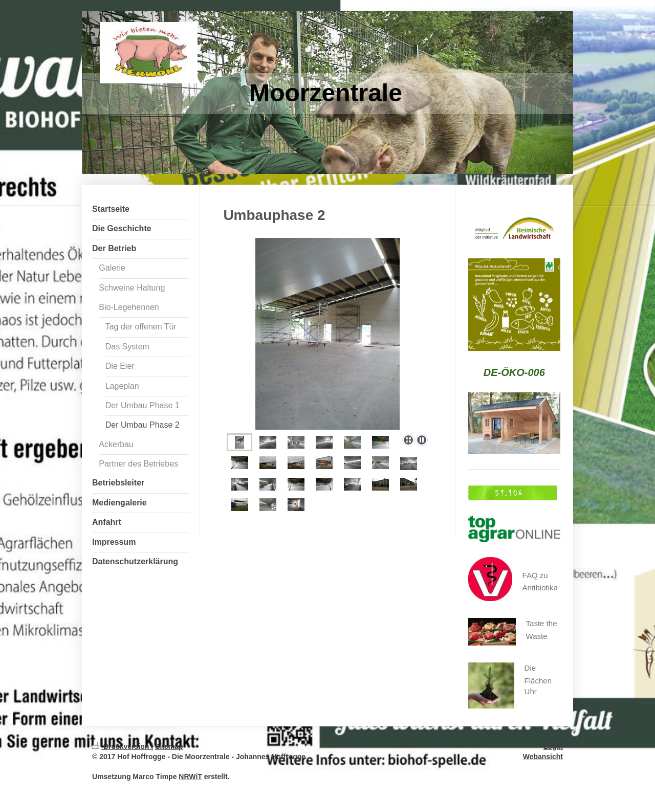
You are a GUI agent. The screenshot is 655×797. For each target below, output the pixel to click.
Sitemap (169, 746)
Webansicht (543, 756)
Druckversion (121, 746)
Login (553, 746)
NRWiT (190, 776)
